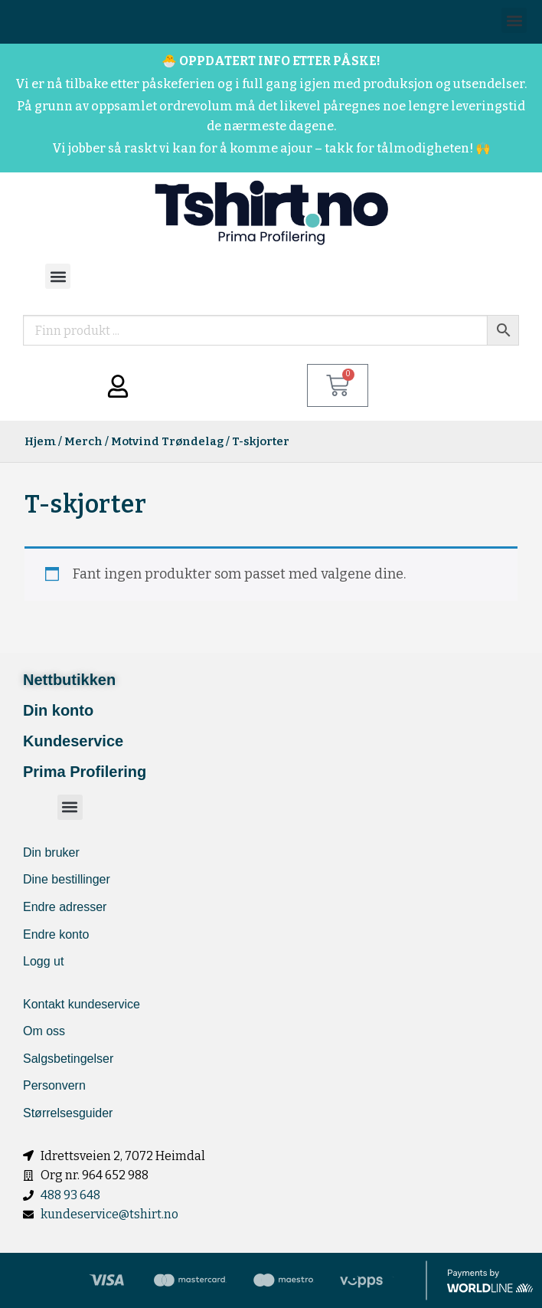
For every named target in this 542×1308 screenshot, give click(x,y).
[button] (514, 20)
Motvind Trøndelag (167, 441)
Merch (83, 441)
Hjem (40, 441)
